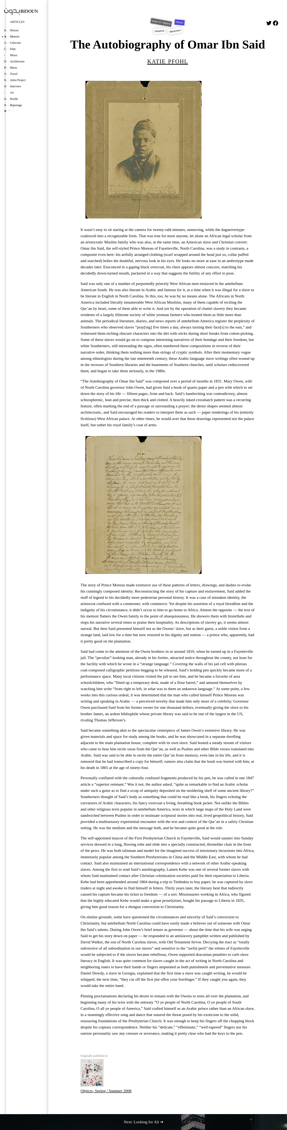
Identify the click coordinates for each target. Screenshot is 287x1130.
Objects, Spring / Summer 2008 (106, 1076)
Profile (14, 98)
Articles (17, 21)
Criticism (15, 42)
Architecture (17, 61)
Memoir (14, 36)
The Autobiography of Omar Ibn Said (167, 44)
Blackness (175, 31)
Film (13, 49)
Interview (15, 86)
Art (12, 92)
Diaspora (160, 31)
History (14, 30)
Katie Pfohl (167, 60)
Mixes (13, 55)
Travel (14, 73)
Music (13, 67)
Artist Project (18, 80)
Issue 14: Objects (161, 22)
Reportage (16, 105)
